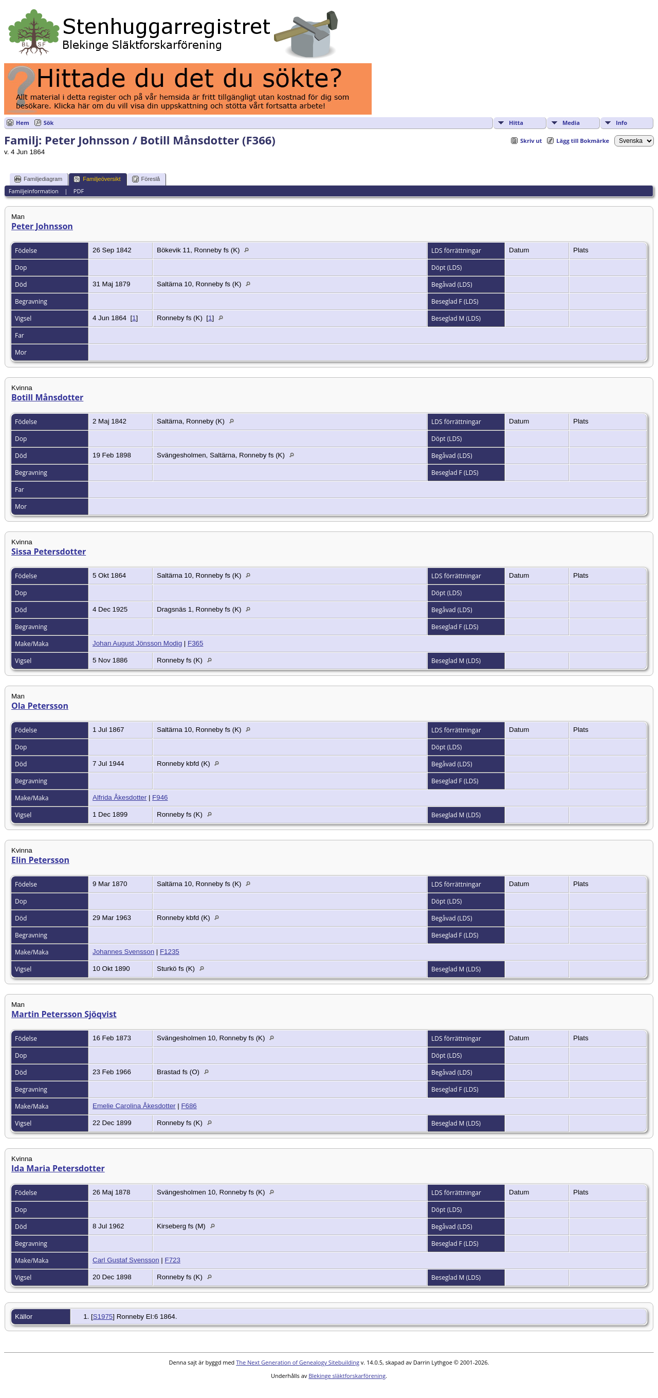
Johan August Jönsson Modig (137, 643)
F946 (160, 797)
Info (621, 122)
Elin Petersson (40, 860)
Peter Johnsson (42, 226)
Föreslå (146, 179)
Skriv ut (531, 140)
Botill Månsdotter (47, 397)
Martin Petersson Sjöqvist (64, 1014)
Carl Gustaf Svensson (126, 1260)
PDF (79, 191)
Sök (49, 122)
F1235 (169, 951)
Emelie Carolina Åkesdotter (134, 1106)
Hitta (516, 122)
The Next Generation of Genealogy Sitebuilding (297, 1362)
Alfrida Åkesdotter (120, 797)
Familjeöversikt (97, 179)
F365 (195, 643)
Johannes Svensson (123, 951)
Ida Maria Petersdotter (58, 1168)
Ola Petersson (39, 705)
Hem (22, 122)
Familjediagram (38, 179)
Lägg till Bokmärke (582, 140)
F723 (172, 1260)
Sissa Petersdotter (48, 551)
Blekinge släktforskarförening (347, 1375)
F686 (188, 1106)
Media (571, 122)
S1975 (103, 1316)
